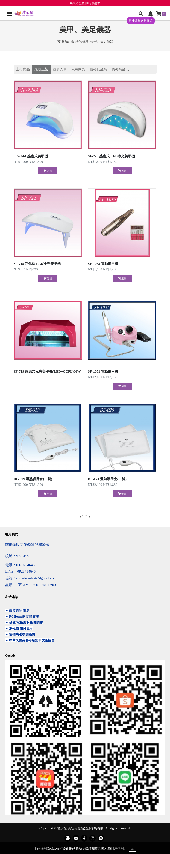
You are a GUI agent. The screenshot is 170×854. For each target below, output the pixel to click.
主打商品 (23, 69)
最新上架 (41, 69)
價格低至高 (98, 69)
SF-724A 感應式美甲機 (31, 156)
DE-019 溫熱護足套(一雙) (33, 479)
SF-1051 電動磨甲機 (103, 371)
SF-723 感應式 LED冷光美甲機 (111, 156)
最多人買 (60, 69)
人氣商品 (78, 69)
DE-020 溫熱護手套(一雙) (107, 479)
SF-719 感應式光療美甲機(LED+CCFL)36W (47, 371)
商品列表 (65, 41)
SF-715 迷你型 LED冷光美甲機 (37, 264)
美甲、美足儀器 (102, 41)
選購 (48, 170)
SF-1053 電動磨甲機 (103, 264)
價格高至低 (120, 69)
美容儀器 (82, 41)
